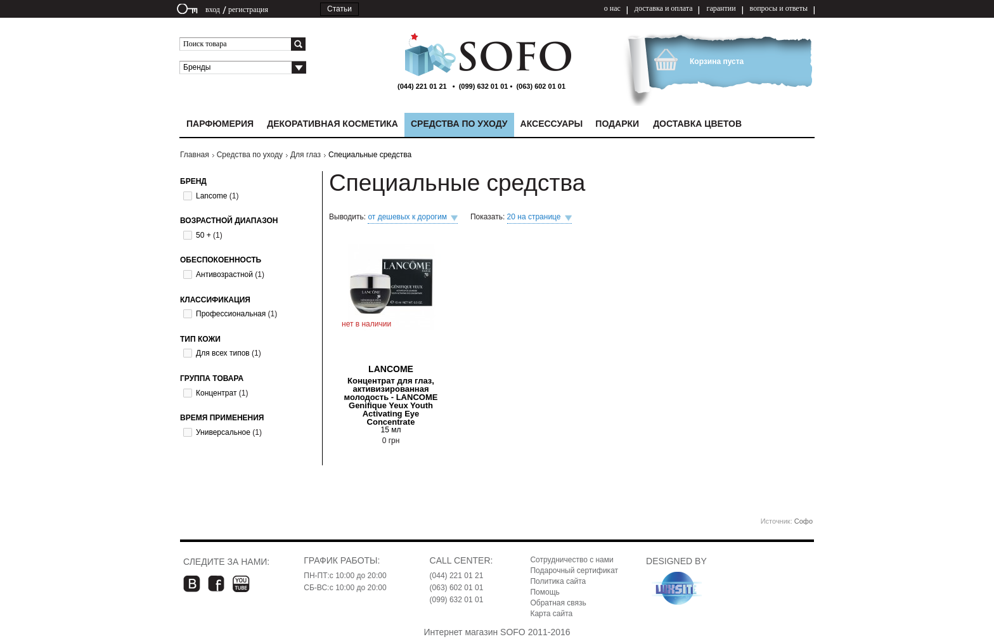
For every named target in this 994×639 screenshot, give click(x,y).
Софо (803, 521)
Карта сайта (551, 613)
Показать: (488, 216)
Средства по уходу (250, 154)
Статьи (339, 8)
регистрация (248, 9)
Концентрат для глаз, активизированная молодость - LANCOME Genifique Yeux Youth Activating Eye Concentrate (391, 401)
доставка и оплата (664, 8)
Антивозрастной (224, 274)
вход (212, 9)
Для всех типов (223, 353)
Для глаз (305, 154)
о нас (612, 8)
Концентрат (216, 393)
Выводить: (348, 216)
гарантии (720, 8)
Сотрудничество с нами (571, 559)
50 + (203, 235)
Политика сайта (558, 581)
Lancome (211, 195)
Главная (194, 154)
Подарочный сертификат (574, 570)
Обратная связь (558, 602)
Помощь (544, 592)
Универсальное (223, 432)
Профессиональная (231, 313)
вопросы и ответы (779, 8)
